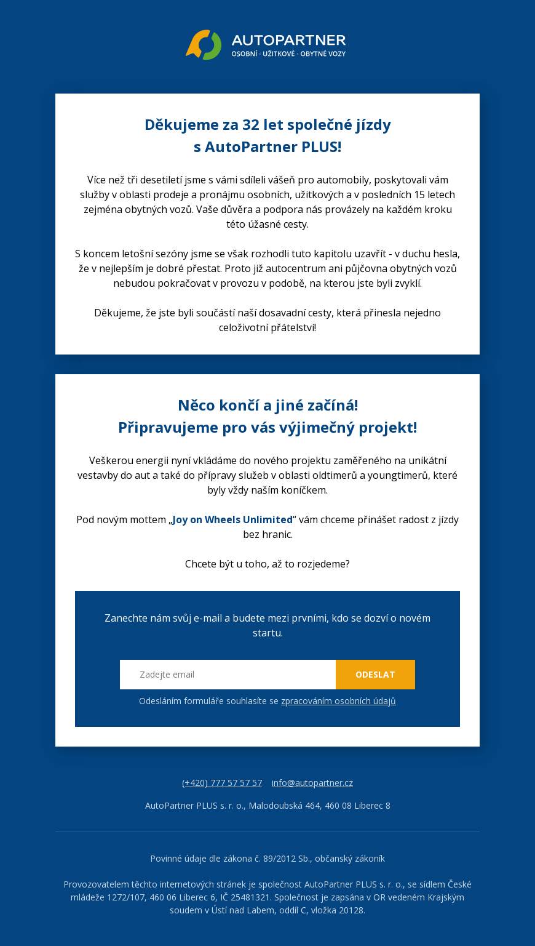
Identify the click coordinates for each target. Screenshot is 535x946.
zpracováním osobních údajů (338, 701)
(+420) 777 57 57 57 (222, 782)
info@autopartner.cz (312, 782)
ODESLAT (375, 674)
